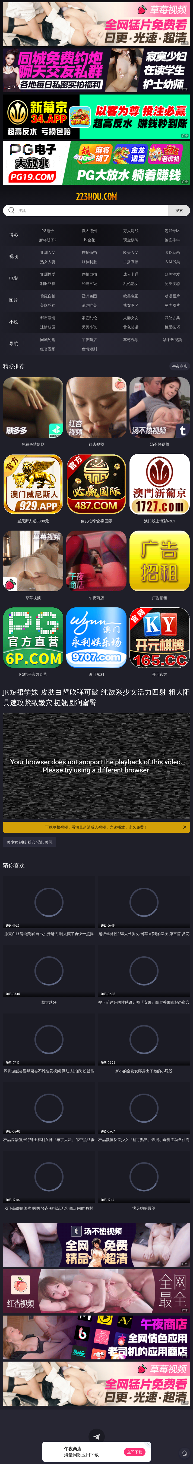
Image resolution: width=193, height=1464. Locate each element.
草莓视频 (130, 339)
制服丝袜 (47, 283)
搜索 (179, 210)
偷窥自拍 (47, 296)
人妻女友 (130, 317)
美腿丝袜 (47, 305)
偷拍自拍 (89, 274)
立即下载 (134, 1451)
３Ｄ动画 (172, 252)
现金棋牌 (130, 239)
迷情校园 (47, 327)
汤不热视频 (172, 339)
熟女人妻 (47, 261)
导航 (13, 343)
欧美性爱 (172, 274)
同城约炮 (47, 339)
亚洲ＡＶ (47, 252)
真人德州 (89, 230)
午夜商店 (89, 339)
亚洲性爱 (47, 274)
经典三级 (89, 283)
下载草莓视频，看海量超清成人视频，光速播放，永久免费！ (116, 827)
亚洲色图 (89, 296)
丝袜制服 (89, 261)
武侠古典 (172, 317)
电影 (13, 278)
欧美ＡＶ (130, 252)
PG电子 (48, 230)
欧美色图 (130, 296)
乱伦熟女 (130, 283)
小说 (13, 322)
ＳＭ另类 (172, 261)
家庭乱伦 (89, 317)
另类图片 (172, 305)
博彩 (13, 235)
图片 (13, 300)
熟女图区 (130, 305)
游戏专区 (172, 230)
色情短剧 (89, 348)
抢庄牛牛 (172, 239)
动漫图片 (172, 296)
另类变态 (172, 283)
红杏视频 (47, 348)
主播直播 (130, 261)
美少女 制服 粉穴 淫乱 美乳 (30, 842)
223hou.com (96, 196)
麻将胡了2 (47, 239)
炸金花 (89, 239)
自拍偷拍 (89, 252)
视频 (13, 256)
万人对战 (130, 230)
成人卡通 (130, 274)
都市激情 (47, 317)
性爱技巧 (172, 327)
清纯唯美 (89, 305)
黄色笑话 (130, 327)
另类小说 (89, 327)
